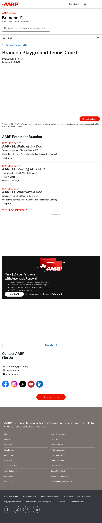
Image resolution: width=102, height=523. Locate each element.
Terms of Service (29, 496)
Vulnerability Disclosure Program (38, 502)
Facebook (51, 345)
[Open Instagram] (14, 384)
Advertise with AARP (58, 434)
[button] (98, 4)
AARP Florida (13, 370)
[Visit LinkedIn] (36, 509)
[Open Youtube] (31, 384)
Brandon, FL (13, 17)
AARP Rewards (9, 455)
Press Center (9, 481)
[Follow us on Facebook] (7, 509)
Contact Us (12, 374)
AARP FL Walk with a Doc (22, 146)
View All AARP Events (14, 209)
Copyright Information (12, 502)
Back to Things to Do (16, 45)
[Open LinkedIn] (39, 384)
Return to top (51, 397)
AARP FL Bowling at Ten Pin (23, 169)
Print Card (57, 294)
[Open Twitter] (22, 384)
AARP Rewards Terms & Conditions (77, 496)
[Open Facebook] (5, 384)
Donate (7, 439)
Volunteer (8, 445)
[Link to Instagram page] (26, 509)
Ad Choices (60, 502)
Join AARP (14, 294)
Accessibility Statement (50, 496)
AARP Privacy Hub (11, 496)
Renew (46, 294)
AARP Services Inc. (58, 450)
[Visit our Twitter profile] (17, 509)
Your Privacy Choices (78, 502)
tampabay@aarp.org (17, 366)
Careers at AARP (57, 445)
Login (84, 4)
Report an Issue (89, 119)
